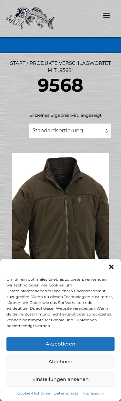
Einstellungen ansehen (60, 379)
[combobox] (70, 130)
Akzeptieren (60, 344)
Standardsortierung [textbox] (57, 130)
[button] (111, 267)
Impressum (93, 393)
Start (17, 63)
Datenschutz (66, 393)
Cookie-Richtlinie (33, 393)
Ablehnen (60, 361)
